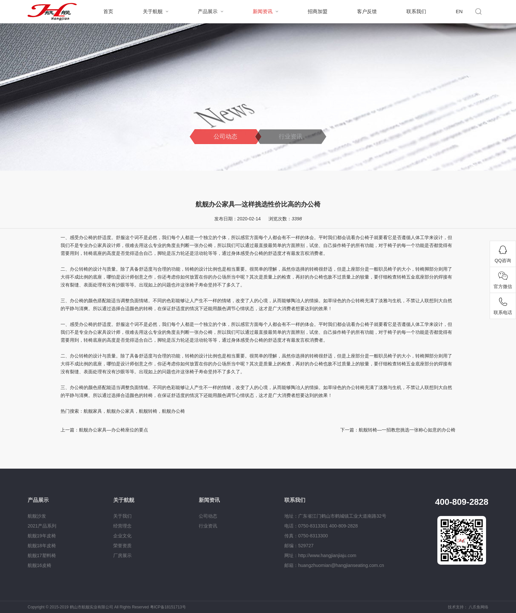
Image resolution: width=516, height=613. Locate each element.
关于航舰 (153, 11)
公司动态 (225, 136)
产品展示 (208, 11)
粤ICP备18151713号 (168, 607)
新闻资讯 (262, 11)
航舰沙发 (37, 516)
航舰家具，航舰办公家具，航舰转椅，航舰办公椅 (134, 411)
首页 (108, 11)
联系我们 (416, 11)
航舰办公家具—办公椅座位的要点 (113, 429)
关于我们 (122, 516)
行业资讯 (290, 136)
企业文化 (122, 535)
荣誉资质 (122, 545)
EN (459, 11)
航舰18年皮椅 (42, 545)
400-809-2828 (461, 502)
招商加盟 (317, 11)
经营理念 (122, 525)
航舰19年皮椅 (42, 535)
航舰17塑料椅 (42, 555)
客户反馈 (367, 11)
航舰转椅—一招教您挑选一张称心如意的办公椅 (407, 429)
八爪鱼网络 (478, 607)
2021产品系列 (42, 525)
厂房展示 (122, 555)
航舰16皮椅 (39, 565)
